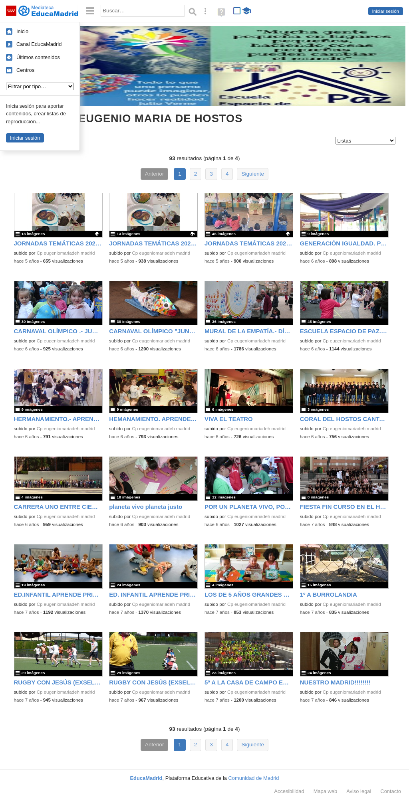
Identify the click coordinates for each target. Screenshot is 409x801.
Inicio (22, 31)
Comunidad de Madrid (253, 778)
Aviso (358, 791)
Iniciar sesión (385, 11)
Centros (25, 70)
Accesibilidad (289, 791)
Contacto (390, 791)
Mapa (326, 791)
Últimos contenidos (38, 57)
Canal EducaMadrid (39, 44)
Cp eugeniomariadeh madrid (66, 253)
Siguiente (252, 174)
